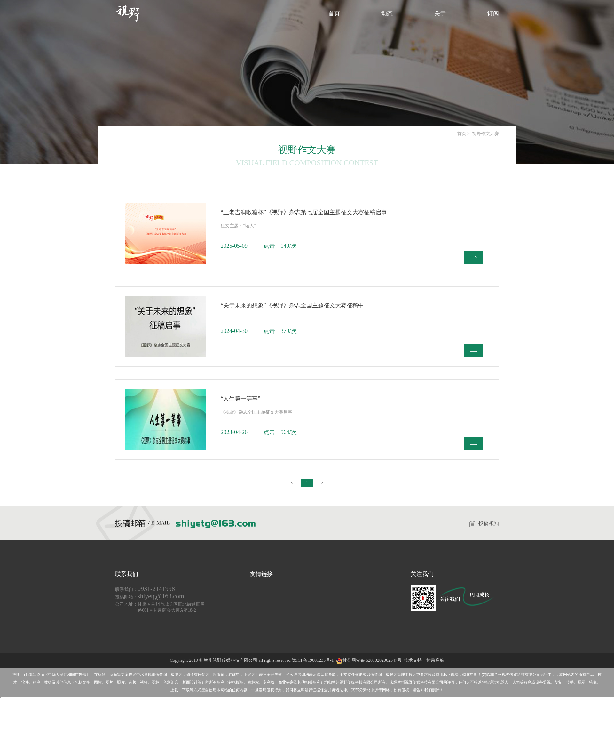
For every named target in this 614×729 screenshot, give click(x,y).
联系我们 (126, 574)
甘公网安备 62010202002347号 (369, 660)
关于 (440, 13)
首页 (334, 13)
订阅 (493, 13)
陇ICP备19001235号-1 (313, 660)
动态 (387, 13)
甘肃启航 (435, 660)
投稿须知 (484, 523)
